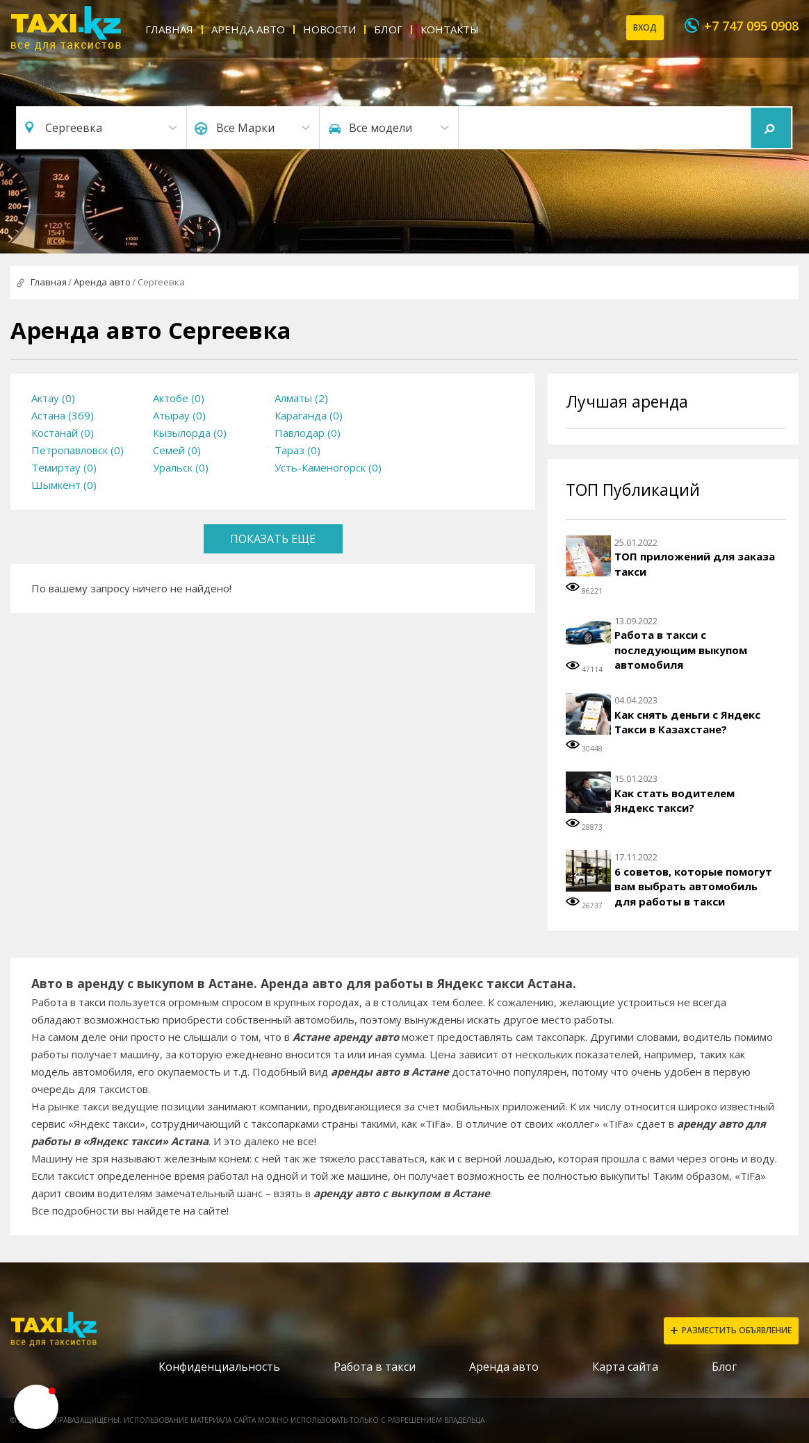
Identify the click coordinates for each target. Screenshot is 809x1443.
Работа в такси (375, 1366)
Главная (169, 29)
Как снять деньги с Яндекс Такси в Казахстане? (687, 722)
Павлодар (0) (308, 433)
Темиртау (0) (64, 467)
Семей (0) (177, 450)
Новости (329, 29)
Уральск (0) (181, 467)
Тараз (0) (297, 450)
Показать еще (273, 539)
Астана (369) (62, 415)
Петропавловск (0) (77, 450)
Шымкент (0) (64, 485)
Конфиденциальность (219, 1366)
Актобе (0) (178, 398)
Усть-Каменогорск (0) (328, 467)
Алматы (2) (301, 398)
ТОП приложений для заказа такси (694, 563)
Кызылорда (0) (190, 433)
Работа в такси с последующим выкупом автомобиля (680, 650)
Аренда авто (248, 29)
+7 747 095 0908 (751, 25)
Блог (388, 29)
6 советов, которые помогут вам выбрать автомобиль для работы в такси (693, 886)
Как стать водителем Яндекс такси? (674, 800)
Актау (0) (53, 398)
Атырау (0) (179, 415)
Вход (645, 27)
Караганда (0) (309, 415)
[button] (36, 1407)
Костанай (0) (62, 433)
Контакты (449, 29)
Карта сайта (625, 1366)
